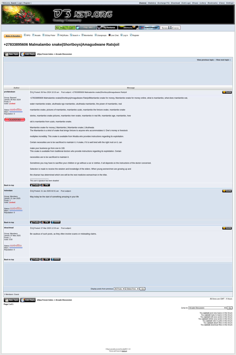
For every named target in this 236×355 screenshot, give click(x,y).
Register (27, 3)
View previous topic (205, 60)
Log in (124, 35)
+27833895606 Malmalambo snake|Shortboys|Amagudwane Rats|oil (61, 44)
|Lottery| (203, 3)
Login (20, 3)
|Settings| (229, 3)
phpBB (124, 349)
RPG (27, 35)
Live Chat (113, 35)
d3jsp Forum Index (45, 54)
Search (74, 35)
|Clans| (222, 3)
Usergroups (101, 35)
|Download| (175, 3)
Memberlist (87, 35)
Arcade (36, 35)
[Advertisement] (118, 73)
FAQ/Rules (62, 35)
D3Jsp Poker (48, 35)
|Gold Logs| (186, 3)
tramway (124, 351)
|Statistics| (152, 3)
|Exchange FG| (163, 3)
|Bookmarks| (213, 3)
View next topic (222, 60)
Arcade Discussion (64, 54)
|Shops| (195, 3)
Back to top (9, 185)
